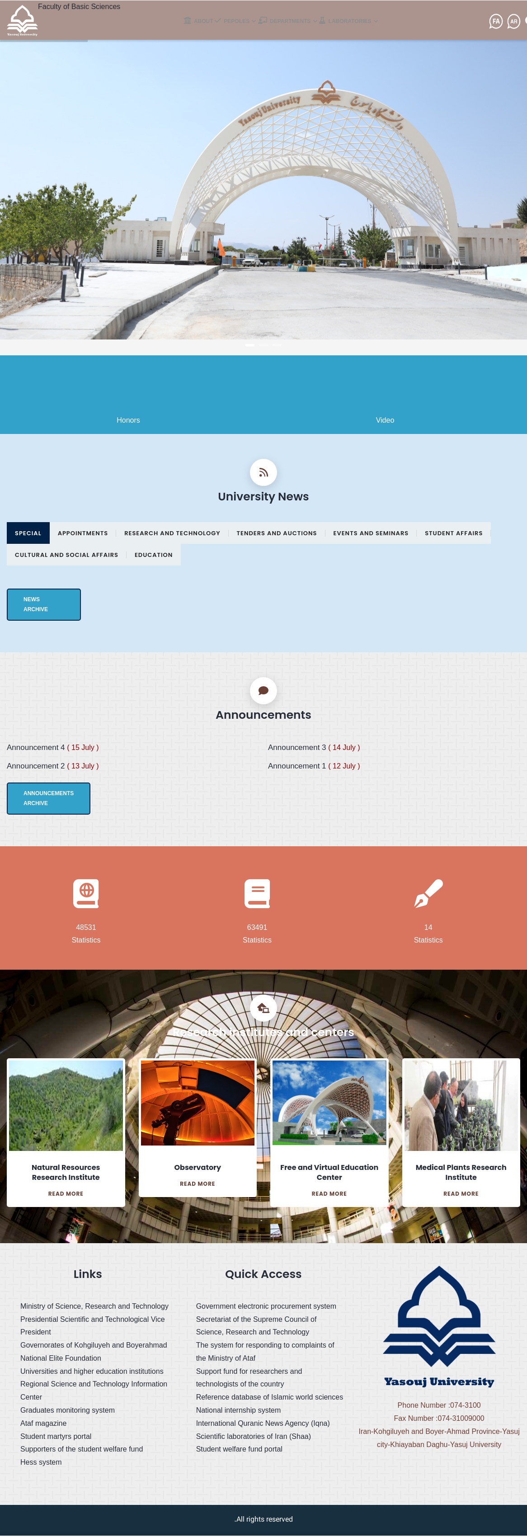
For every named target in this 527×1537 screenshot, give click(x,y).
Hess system (41, 1464)
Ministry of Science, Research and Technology (94, 1307)
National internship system (238, 1412)
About (200, 25)
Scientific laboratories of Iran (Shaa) (253, 1438)
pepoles (238, 25)
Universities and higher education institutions (92, 1373)
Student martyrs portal (55, 1438)
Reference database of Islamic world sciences (269, 1399)
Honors (128, 422)
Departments (293, 25)
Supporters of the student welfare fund (81, 1451)
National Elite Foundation (60, 1359)
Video (385, 422)
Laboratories (355, 25)
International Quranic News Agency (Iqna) (263, 1425)
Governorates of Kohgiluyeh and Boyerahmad (93, 1347)
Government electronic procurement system (266, 1307)
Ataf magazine (43, 1425)
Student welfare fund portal (239, 1451)
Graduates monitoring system (67, 1412)
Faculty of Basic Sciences (79, 6)
